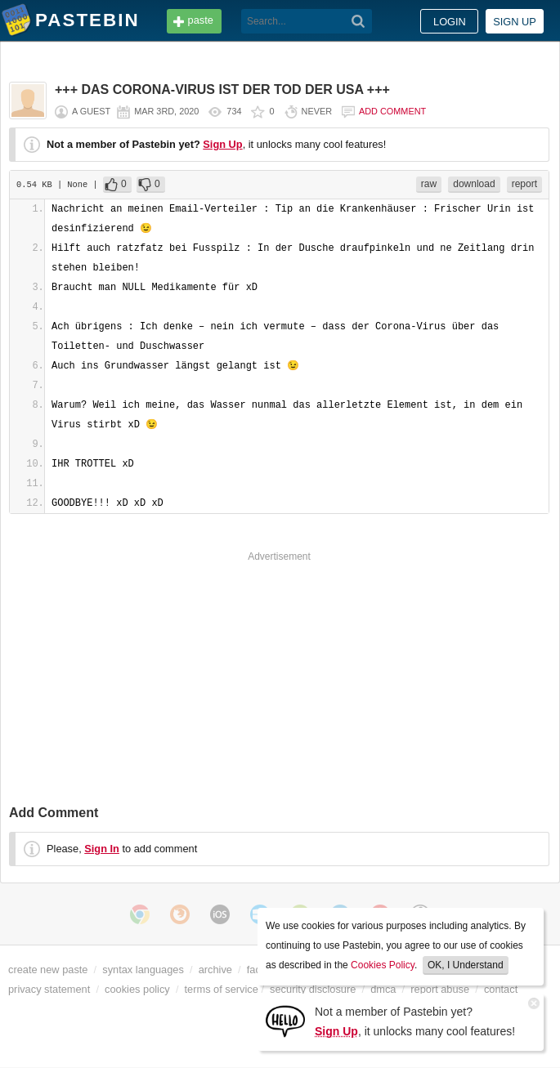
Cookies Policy (382, 965)
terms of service (221, 989)
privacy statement (49, 989)
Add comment (392, 111)
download (474, 184)
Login (449, 22)
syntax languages (143, 969)
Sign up (514, 22)
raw (429, 184)
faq (254, 969)
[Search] (358, 21)
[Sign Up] (285, 1020)
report (524, 184)
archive (215, 969)
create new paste (47, 969)
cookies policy (137, 989)
